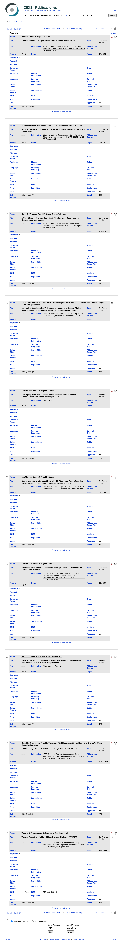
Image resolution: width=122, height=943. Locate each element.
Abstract (13, 61)
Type (89, 41)
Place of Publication (36, 74)
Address (13, 64)
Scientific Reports (50, 400)
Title (11, 41)
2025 (23, 46)
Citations (103, 29)
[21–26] (79, 29)
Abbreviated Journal (92, 47)
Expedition (35, 99)
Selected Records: (42, 922)
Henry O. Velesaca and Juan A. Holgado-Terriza (41, 656)
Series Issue (36, 90)
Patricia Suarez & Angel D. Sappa (35, 37)
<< (47, 29)
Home (26, 10)
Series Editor (12, 86)
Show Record (65, 939)
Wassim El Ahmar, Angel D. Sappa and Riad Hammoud (44, 833)
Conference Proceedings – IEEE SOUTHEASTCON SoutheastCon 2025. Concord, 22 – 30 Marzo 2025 (63, 488)
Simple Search (42, 10)
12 (52, 29)
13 (54, 29)
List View (96, 29)
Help (115, 939)
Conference (92, 99)
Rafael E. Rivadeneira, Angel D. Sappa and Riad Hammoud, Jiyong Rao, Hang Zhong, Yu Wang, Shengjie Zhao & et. (61, 744)
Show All (32, 10)
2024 (23, 314)
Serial (89, 106)
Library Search (54, 939)
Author (12, 37)
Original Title (90, 80)
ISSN (12, 96)
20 (72, 29)
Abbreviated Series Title (92, 86)
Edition (90, 90)
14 (57, 29)
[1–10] (43, 29)
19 (69, 29)
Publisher (14, 73)
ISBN (33, 96)
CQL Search (42, 939)
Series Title (36, 85)
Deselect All (18, 29)
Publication (36, 46)
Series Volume (13, 91)
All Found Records (21, 922)
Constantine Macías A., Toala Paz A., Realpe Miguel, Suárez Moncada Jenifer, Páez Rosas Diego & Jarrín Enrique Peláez (62, 303)
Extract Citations (78, 939)
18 (67, 29)
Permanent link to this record (61, 112)
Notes (12, 103)
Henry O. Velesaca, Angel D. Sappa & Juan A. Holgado (44, 214)
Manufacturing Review (52, 666)
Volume (13, 54)
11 (49, 29)
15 (59, 29)
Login (114, 10)
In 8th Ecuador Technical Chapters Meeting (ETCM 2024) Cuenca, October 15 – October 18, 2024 (63, 315)
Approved (91, 103)
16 (62, 29)
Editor (89, 73)
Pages (89, 54)
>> (74, 29)
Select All (8, 29)
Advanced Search (54, 10)
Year (11, 46)
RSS (67, 15)
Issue (33, 54)
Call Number (13, 107)
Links (113, 33)
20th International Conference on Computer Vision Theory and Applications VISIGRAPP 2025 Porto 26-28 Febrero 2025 (64, 48)
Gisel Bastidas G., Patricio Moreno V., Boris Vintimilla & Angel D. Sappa (51, 125)
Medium (90, 96)
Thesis (90, 68)
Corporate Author (14, 69)
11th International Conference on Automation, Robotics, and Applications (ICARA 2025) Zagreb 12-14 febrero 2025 (64, 225)
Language (14, 79)
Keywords (14, 57)
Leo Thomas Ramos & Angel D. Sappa (37, 391)
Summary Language (35, 80)
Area (11, 99)
